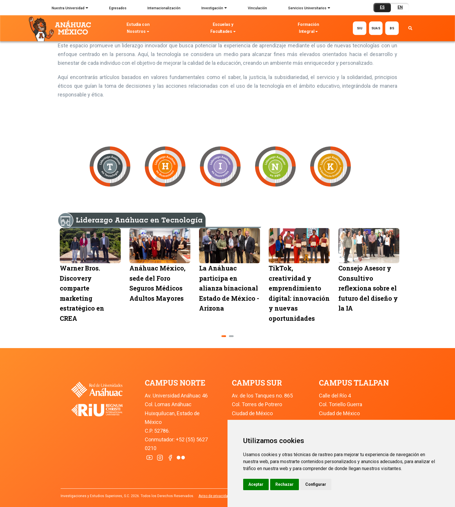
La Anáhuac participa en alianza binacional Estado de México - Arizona (276, 288)
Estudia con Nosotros (138, 28)
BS (392, 28)
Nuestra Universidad (70, 9)
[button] (223, 336)
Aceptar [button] (255, 484)
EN (400, 7)
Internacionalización (163, 8)
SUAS (375, 28)
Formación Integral (308, 28)
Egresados (118, 8)
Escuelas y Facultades (223, 28)
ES (382, 7)
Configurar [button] (315, 484)
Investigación (214, 9)
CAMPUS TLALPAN (354, 383)
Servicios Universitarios (309, 9)
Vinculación (257, 8)
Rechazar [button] (284, 484)
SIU (359, 28)
